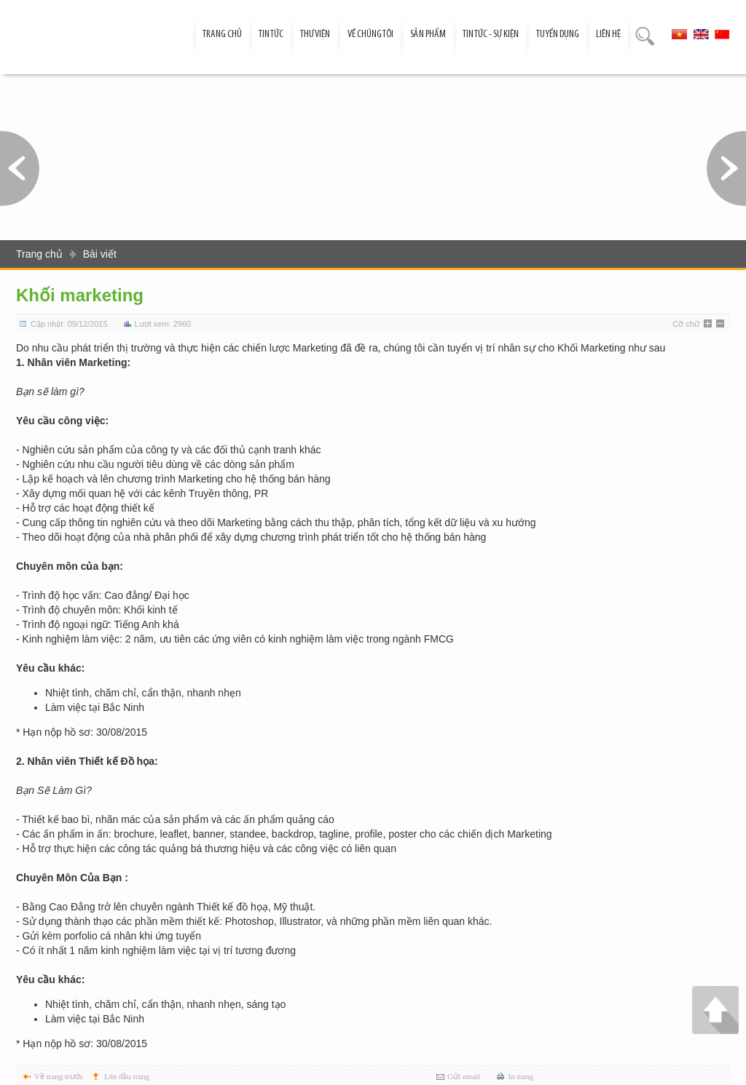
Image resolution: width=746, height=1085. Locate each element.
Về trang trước (59, 1076)
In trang (520, 1076)
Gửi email (463, 1076)
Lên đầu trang (126, 1076)
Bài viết (100, 254)
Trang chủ (39, 254)
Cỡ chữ (685, 323)
